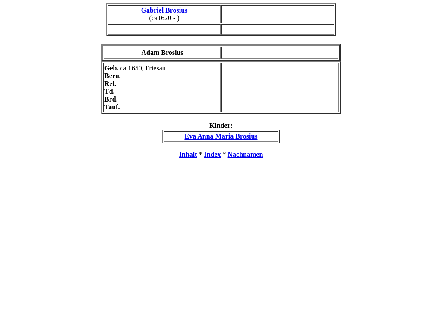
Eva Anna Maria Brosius (220, 136)
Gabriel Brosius (164, 10)
